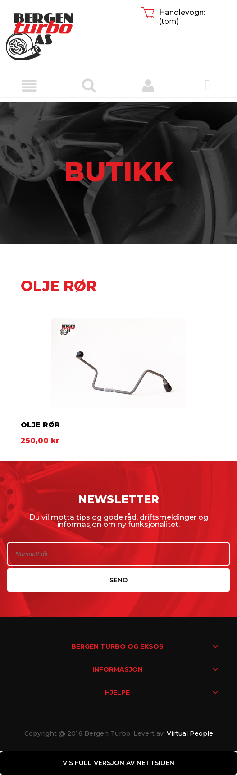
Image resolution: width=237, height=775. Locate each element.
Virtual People (190, 733)
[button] (29, 86)
